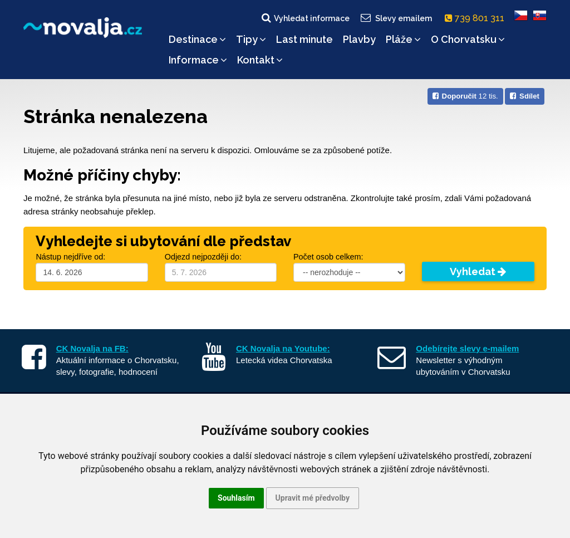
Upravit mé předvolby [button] (313, 497)
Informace (198, 60)
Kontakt (260, 60)
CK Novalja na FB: (92, 348)
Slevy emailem (396, 18)
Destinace (197, 39)
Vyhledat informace (305, 18)
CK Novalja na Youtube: (283, 348)
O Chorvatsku (468, 39)
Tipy (251, 39)
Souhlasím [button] (236, 497)
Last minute (304, 39)
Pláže (403, 39)
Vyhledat (478, 271)
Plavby (359, 39)
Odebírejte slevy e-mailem (467, 348)
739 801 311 (477, 18)
